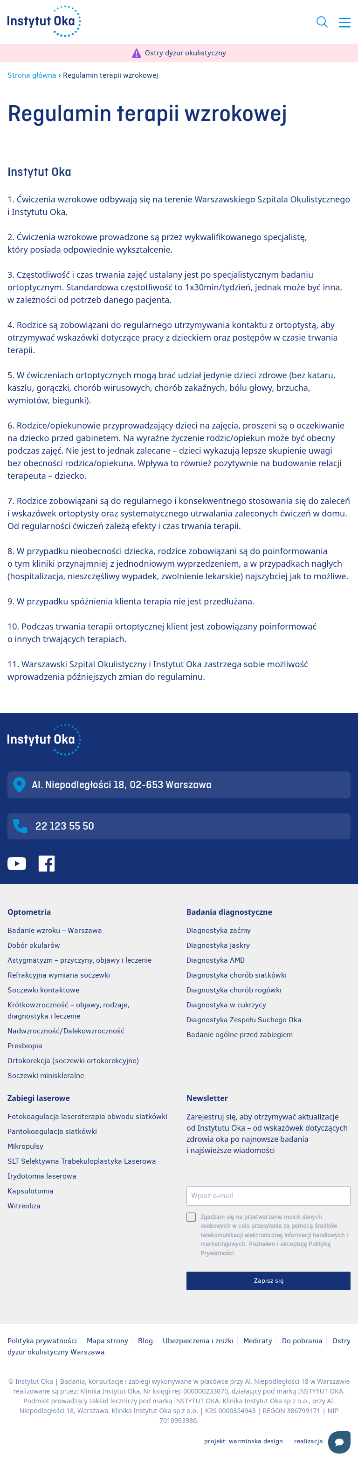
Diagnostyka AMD (215, 960)
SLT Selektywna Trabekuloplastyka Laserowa (81, 1161)
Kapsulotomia (30, 1191)
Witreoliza (24, 1206)
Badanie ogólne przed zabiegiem (239, 1034)
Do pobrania (302, 1341)
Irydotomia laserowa (41, 1176)
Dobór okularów (33, 945)
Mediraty (257, 1341)
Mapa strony (107, 1341)
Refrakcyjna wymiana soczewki (58, 975)
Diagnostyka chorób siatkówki (236, 975)
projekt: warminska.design (243, 1441)
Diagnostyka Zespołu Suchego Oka (244, 1020)
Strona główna (31, 75)
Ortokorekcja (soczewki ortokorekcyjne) (73, 1061)
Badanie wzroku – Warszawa (54, 930)
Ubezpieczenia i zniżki (198, 1341)
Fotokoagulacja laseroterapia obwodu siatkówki (87, 1116)
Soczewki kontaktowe (43, 990)
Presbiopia (24, 1046)
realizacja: (322, 1441)
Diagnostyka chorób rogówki (234, 990)
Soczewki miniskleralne (45, 1075)
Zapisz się (268, 1280)
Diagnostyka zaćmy (218, 930)
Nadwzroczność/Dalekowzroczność (66, 1031)
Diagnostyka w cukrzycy (226, 1005)
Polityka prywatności (42, 1341)
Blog (145, 1341)
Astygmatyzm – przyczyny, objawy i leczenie (79, 960)
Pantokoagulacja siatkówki (52, 1131)
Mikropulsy (25, 1146)
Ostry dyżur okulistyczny (185, 53)
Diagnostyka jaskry (218, 945)
